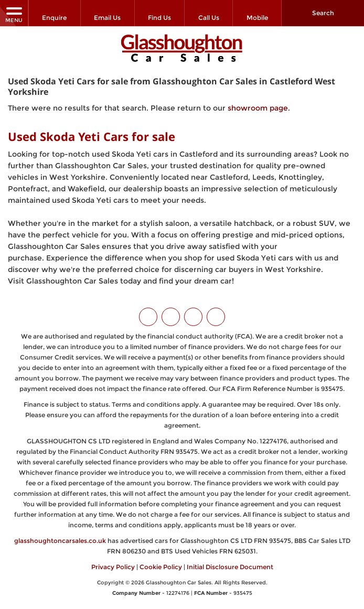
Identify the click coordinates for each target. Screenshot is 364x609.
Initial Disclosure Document (230, 567)
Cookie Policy (161, 567)
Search (323, 13)
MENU (14, 14)
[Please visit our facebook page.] (171, 317)
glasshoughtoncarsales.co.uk (60, 541)
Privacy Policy (113, 567)
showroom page (258, 108)
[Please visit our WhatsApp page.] (216, 317)
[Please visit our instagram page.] (193, 317)
